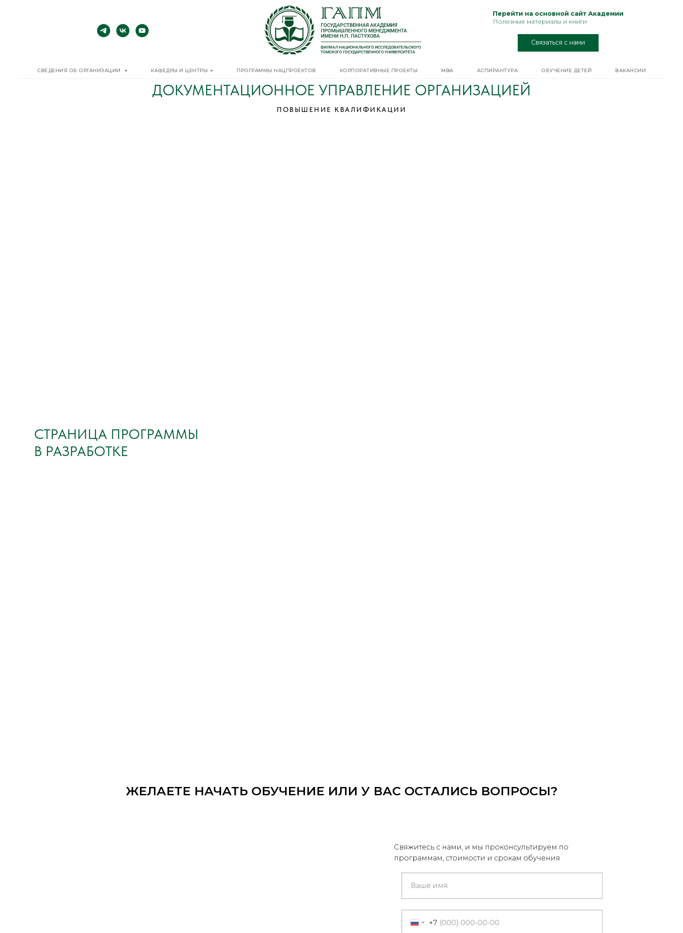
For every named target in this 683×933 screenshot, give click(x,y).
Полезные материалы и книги (540, 21)
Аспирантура (497, 70)
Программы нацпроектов (276, 70)
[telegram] (103, 34)
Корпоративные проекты (379, 70)
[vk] (122, 34)
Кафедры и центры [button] (179, 70)
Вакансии (630, 70)
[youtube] (142, 34)
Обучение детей (566, 70)
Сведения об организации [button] (79, 70)
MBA (447, 70)
